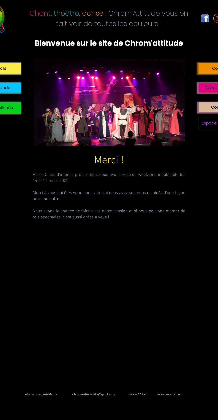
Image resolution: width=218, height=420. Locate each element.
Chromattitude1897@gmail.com (93, 394)
